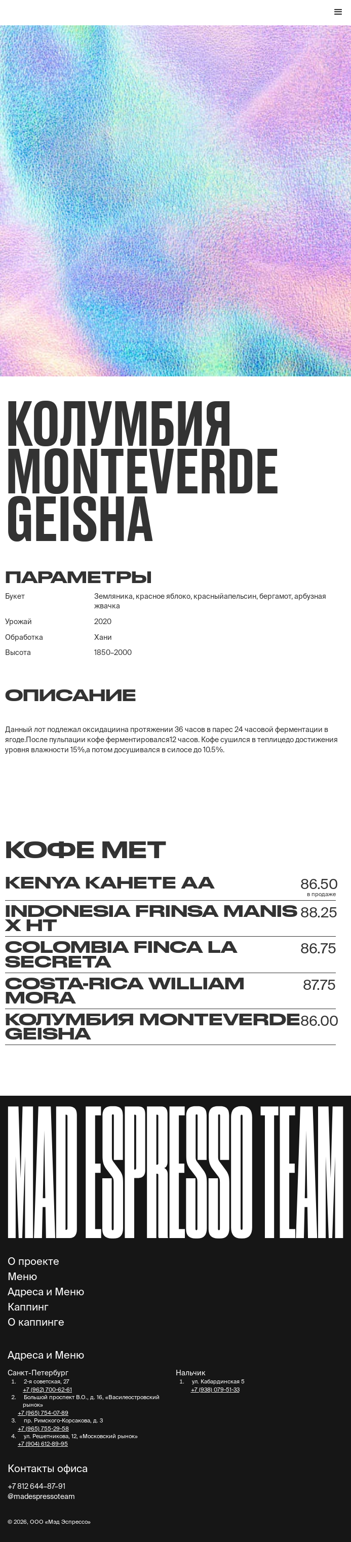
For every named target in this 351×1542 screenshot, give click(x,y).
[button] (338, 12)
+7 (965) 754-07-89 (43, 1413)
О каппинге (36, 1322)
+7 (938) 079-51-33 (215, 1389)
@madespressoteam (41, 1496)
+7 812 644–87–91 (36, 1486)
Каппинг (28, 1307)
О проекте (33, 1261)
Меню (22, 1276)
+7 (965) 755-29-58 (43, 1428)
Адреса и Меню (46, 1292)
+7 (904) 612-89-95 (43, 1444)
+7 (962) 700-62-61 (47, 1389)
